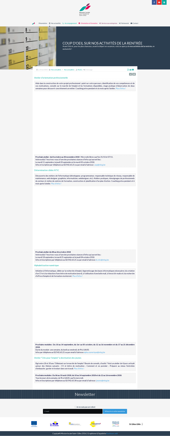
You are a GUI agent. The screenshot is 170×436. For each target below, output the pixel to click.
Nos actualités (56, 70)
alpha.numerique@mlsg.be (94, 352)
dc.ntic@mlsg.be (102, 260)
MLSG (80, 70)
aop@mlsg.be (100, 165)
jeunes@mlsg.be (102, 380)
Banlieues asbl (112, 433)
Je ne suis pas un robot (85, 407)
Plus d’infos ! (121, 88)
